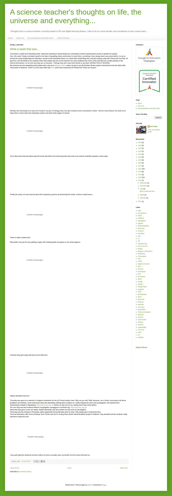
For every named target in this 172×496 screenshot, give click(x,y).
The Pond (141, 330)
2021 (140, 154)
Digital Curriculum (144, 264)
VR (139, 335)
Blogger (103, 485)
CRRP (140, 261)
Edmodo (140, 269)
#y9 (139, 236)
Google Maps (142, 287)
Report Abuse (141, 347)
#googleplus (142, 221)
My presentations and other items (40, 38)
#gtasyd (140, 223)
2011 (140, 201)
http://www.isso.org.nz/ (45, 405)
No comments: (26, 461)
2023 (140, 148)
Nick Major (154, 126)
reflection (141, 315)
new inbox (141, 307)
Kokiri (139, 292)
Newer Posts (15, 468)
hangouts (141, 289)
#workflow (141, 233)
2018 (140, 163)
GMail (140, 279)
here (52, 68)
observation (141, 309)
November (143, 186)
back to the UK (143, 246)
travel (139, 332)
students (140, 325)
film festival (141, 276)
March (142, 195)
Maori (139, 297)
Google (140, 282)
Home (10, 38)
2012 (140, 180)
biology (140, 249)
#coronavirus (142, 213)
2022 (140, 151)
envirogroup (142, 271)
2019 (140, 160)
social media (142, 320)
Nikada (89, 485)
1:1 (139, 238)
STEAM (140, 322)
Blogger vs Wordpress (145, 251)
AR (139, 241)
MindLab (140, 302)
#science (141, 231)
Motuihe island (60, 65)
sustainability (142, 327)
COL (139, 259)
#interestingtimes (143, 226)
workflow (141, 337)
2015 (140, 172)
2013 (140, 177)
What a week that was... (24, 49)
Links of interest (63, 38)
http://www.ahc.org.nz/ (79, 407)
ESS (139, 274)
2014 (140, 174)
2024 (140, 145)
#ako (139, 211)
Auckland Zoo (142, 244)
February (143, 198)
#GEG (140, 216)
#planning (141, 228)
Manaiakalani (142, 294)
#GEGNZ (141, 218)
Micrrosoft (141, 299)
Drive (139, 266)
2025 (140, 142)
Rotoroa (140, 317)
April (141, 189)
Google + (141, 284)
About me (20, 38)
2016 (140, 169)
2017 (140, 166)
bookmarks (141, 254)
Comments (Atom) (25, 471)
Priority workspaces (144, 312)
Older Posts (124, 468)
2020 (140, 157)
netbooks (141, 304)
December (143, 183)
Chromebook (142, 256)
